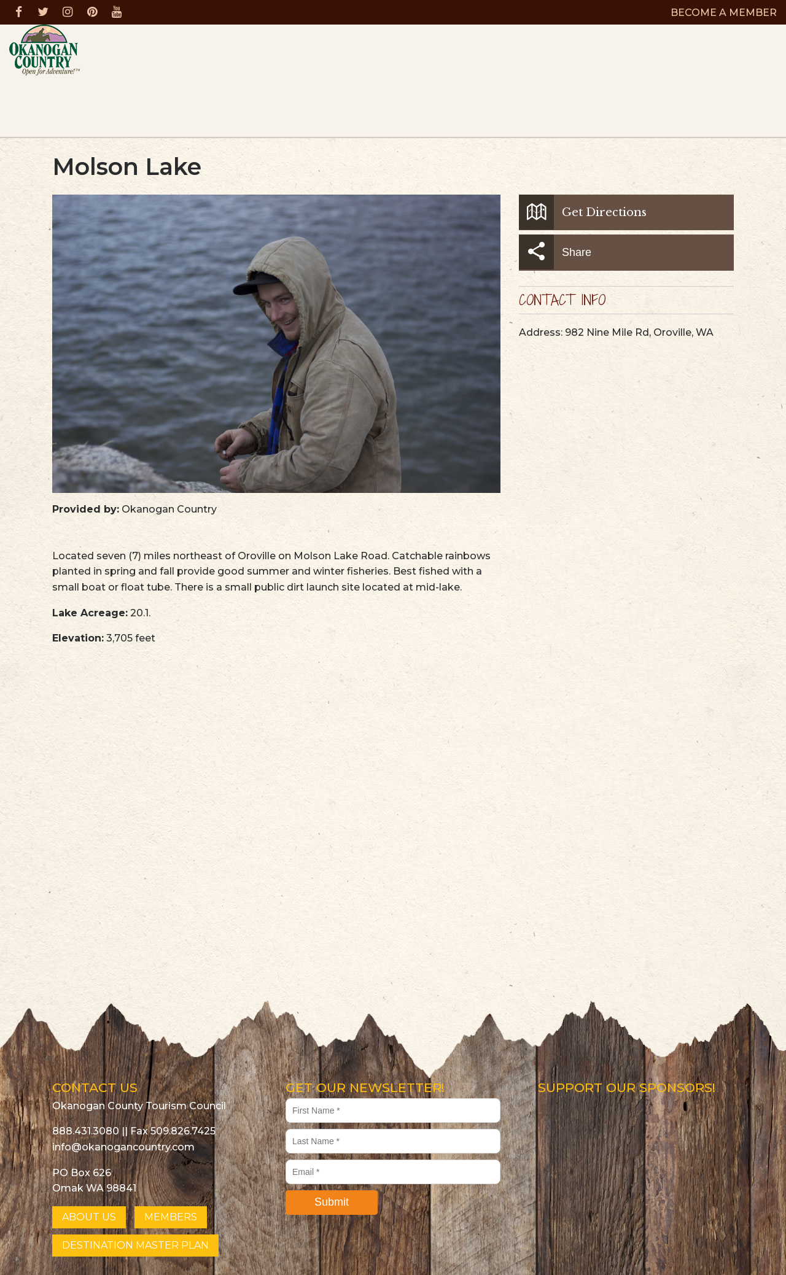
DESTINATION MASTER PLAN (135, 1245)
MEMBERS (170, 1217)
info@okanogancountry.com (123, 1147)
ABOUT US (89, 1217)
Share (555, 251)
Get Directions (583, 212)
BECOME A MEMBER (724, 12)
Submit (331, 1202)
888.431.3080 (85, 1131)
